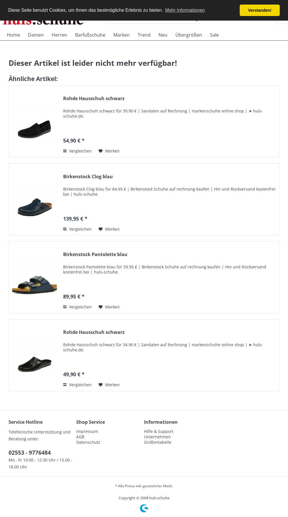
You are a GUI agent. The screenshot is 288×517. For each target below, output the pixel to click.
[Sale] (214, 34)
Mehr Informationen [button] (185, 10)
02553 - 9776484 (30, 452)
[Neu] (163, 34)
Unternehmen (157, 436)
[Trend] (144, 34)
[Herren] (59, 34)
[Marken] (121, 34)
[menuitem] (13, 34)
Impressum (87, 431)
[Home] (13, 34)
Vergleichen (77, 151)
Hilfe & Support (158, 431)
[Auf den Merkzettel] (109, 151)
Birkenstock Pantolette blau (95, 254)
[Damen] (36, 34)
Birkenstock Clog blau (88, 177)
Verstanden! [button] (259, 10)
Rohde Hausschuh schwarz (94, 99)
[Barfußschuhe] (90, 34)
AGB (80, 436)
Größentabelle (157, 442)
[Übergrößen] (188, 34)
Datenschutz (88, 442)
